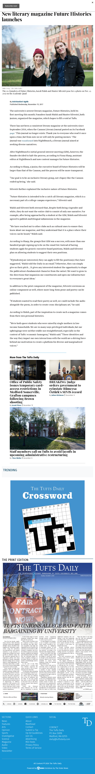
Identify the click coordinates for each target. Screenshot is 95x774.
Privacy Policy (32, 745)
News (4, 721)
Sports (5, 733)
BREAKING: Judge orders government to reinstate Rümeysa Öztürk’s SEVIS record (65, 387)
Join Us (29, 736)
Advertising (31, 739)
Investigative (8, 736)
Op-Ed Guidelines (34, 733)
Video (4, 748)
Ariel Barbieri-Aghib (20, 102)
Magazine (6, 742)
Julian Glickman (58, 395)
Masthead (30, 724)
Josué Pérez (16, 405)
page (12, 133)
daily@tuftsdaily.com (59, 739)
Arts (4, 727)
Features (6, 724)
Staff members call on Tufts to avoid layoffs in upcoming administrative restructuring (43, 453)
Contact (29, 727)
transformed (28, 140)
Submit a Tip (32, 730)
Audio (5, 745)
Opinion (6, 730)
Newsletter (7, 751)
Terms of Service (33, 748)
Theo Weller (16, 458)
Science (5, 739)
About (28, 721)
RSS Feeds (30, 742)
